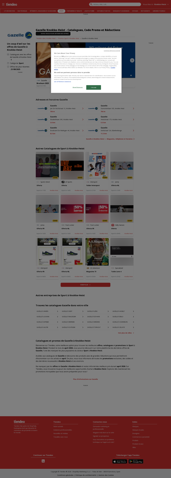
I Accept (93, 87)
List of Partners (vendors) (62, 81)
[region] (86, 70)
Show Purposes (78, 87)
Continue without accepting (112, 50)
